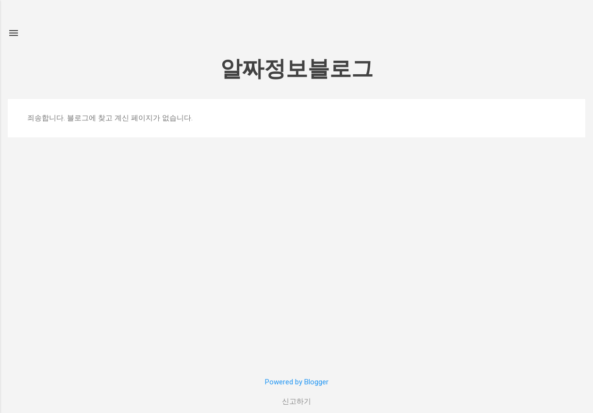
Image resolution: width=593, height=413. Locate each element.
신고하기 (296, 401)
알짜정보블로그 (296, 69)
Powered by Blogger (297, 382)
